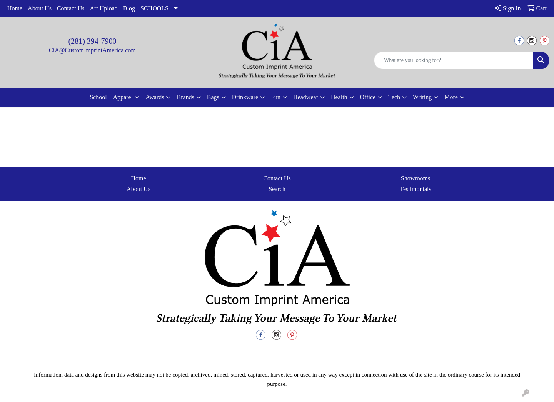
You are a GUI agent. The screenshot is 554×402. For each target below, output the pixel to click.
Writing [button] (422, 97)
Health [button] (339, 97)
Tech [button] (394, 97)
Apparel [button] (123, 97)
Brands (185, 97)
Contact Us (71, 8)
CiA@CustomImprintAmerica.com (92, 50)
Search (277, 189)
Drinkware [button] (245, 97)
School (98, 97)
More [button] (451, 97)
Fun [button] (275, 97)
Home (14, 8)
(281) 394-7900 (92, 41)
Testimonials (415, 189)
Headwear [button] (305, 97)
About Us (40, 8)
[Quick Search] (453, 60)
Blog (129, 8)
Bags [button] (213, 97)
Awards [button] (154, 97)
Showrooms (415, 178)
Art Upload (103, 8)
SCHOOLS (154, 8)
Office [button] (368, 97)
